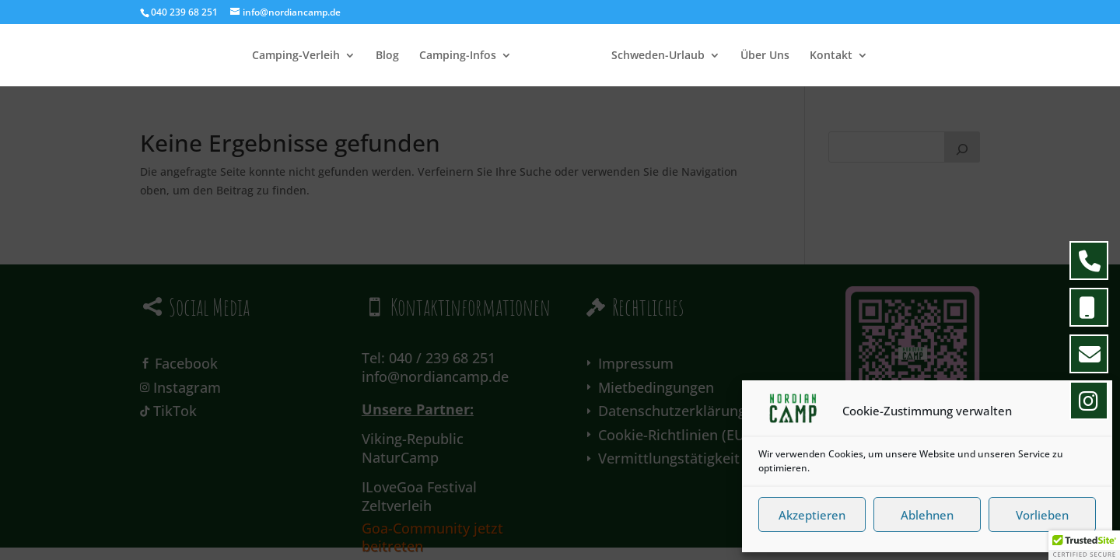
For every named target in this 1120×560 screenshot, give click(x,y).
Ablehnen (927, 515)
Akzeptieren (812, 515)
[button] (1088, 411)
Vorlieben (1042, 515)
